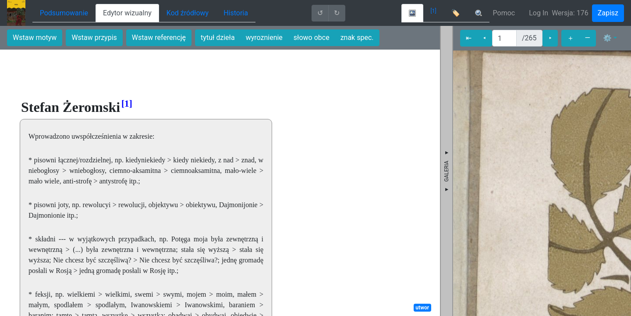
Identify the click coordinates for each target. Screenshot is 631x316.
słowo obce (312, 37)
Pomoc (504, 13)
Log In (538, 13)
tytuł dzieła (218, 37)
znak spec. (357, 37)
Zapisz (608, 13)
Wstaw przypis (94, 37)
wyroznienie (264, 37)
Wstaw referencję (159, 37)
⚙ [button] (607, 38)
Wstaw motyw (35, 37)
